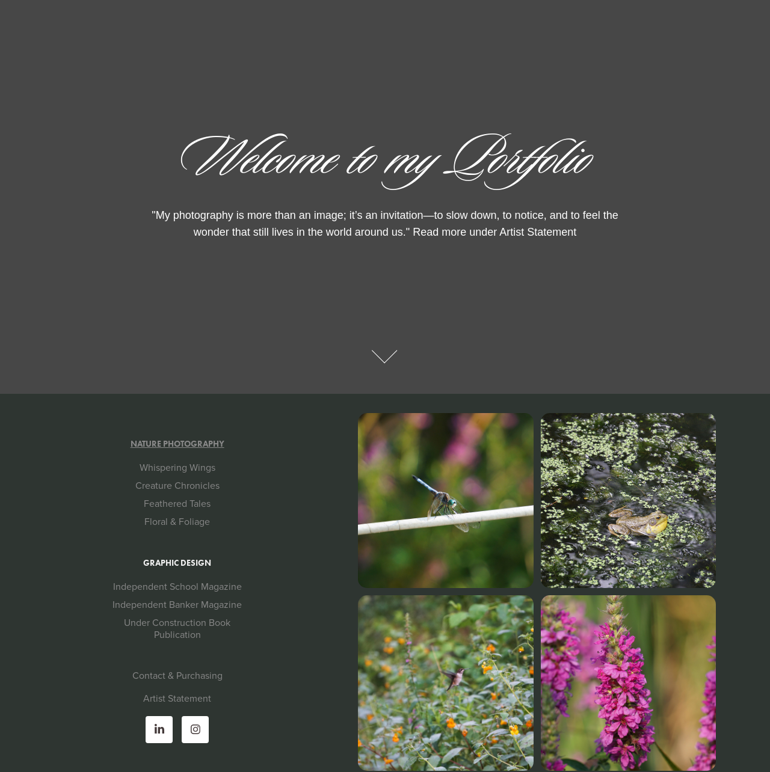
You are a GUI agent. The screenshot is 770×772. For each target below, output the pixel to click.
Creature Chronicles (177, 485)
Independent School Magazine (177, 586)
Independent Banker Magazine (177, 604)
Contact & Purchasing (177, 675)
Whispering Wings (177, 467)
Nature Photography (177, 444)
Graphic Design (177, 563)
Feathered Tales (177, 503)
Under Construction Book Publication (177, 628)
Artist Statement (177, 698)
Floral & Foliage (177, 521)
